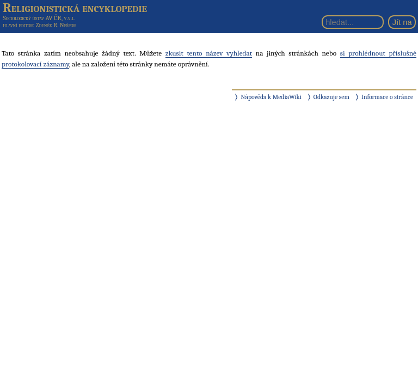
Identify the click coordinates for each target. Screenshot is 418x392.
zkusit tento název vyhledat (208, 53)
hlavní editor (18, 25)
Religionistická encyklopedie (75, 7)
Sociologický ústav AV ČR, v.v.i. (39, 18)
